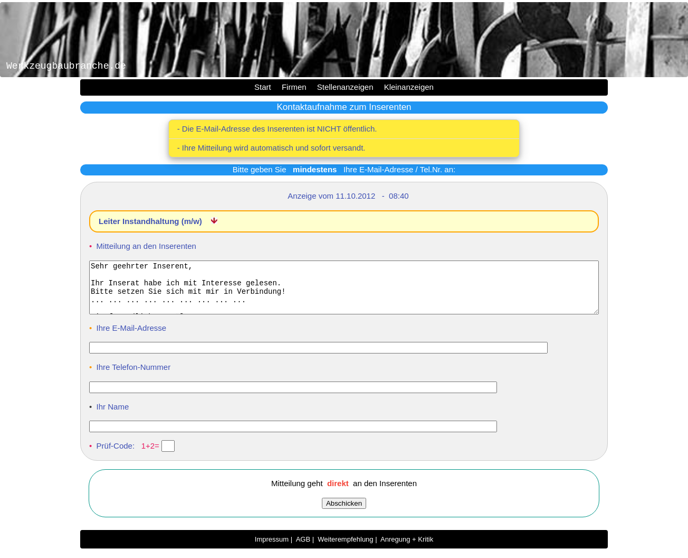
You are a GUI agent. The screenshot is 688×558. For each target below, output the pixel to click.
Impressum (272, 549)
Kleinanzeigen (409, 86)
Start (262, 86)
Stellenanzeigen (345, 86)
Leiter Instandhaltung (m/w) (151, 221)
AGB (303, 549)
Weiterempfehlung (345, 549)
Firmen (294, 86)
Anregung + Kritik (406, 549)
